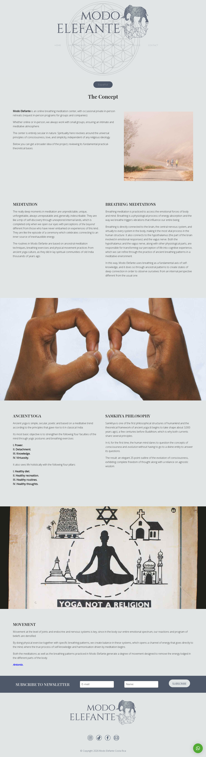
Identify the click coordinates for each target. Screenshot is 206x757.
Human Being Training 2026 (109, 45)
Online (136, 45)
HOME (58, 45)
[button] (198, 748)
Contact (153, 45)
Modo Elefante (77, 45)
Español (103, 84)
